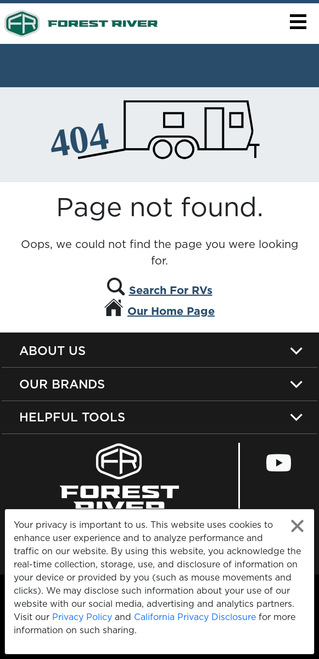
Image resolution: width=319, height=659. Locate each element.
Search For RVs (170, 290)
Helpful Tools (72, 416)
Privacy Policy (82, 617)
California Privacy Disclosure (195, 617)
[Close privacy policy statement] (297, 526)
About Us (52, 350)
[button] (298, 21)
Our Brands (62, 383)
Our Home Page (171, 311)
